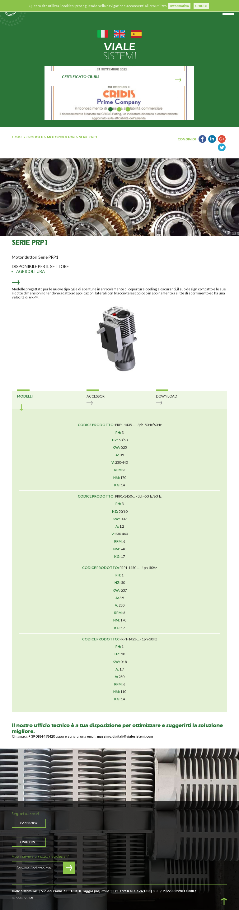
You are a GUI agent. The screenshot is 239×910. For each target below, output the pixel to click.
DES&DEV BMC (23, 898)
